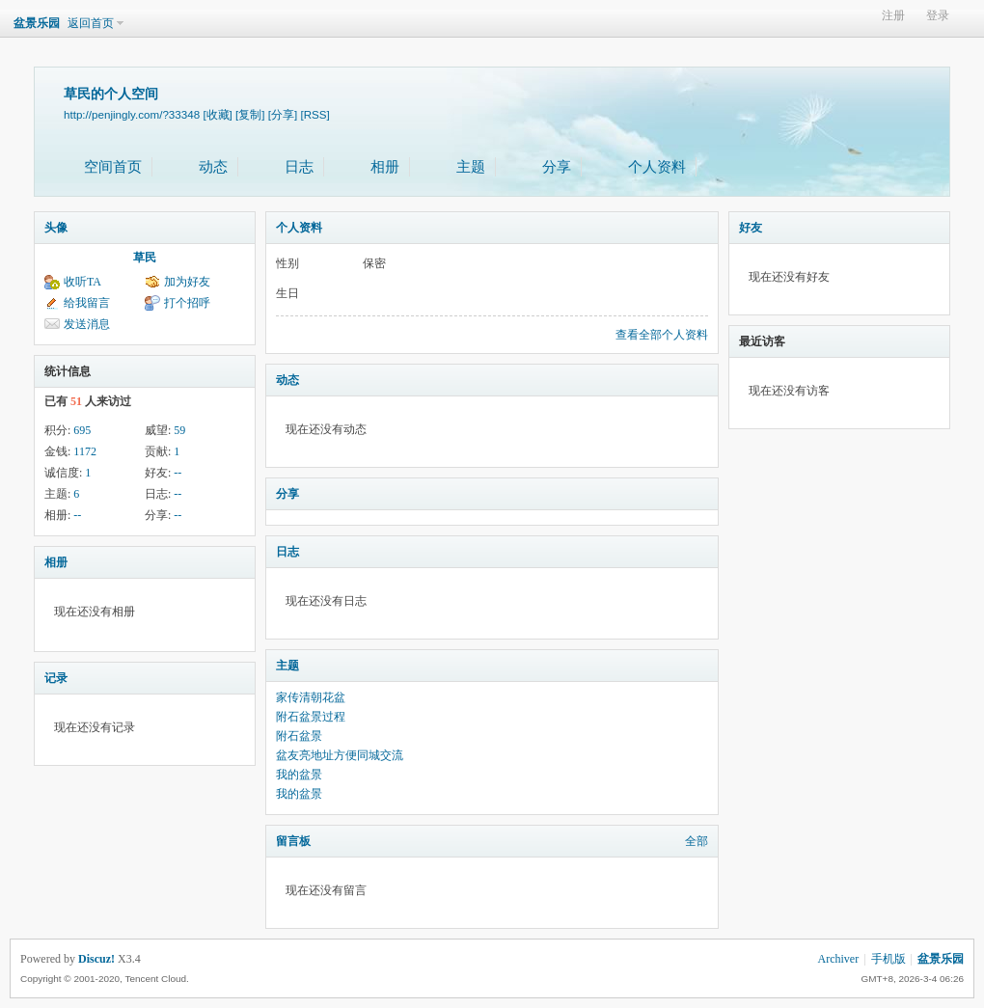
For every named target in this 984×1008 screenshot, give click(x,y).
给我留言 (87, 303)
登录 (937, 16)
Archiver (839, 959)
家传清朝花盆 (310, 697)
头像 (56, 227)
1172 (84, 451)
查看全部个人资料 (661, 334)
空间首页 (113, 167)
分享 (556, 167)
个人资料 (657, 167)
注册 (893, 16)
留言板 (293, 841)
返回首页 (91, 23)
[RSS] (314, 114)
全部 (696, 841)
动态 (213, 167)
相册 (384, 167)
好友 (750, 227)
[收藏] (217, 114)
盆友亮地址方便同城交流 (339, 755)
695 (82, 430)
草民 (144, 257)
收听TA (82, 281)
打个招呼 (187, 303)
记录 (56, 678)
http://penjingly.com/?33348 (132, 114)
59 (179, 430)
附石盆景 (299, 736)
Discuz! (96, 959)
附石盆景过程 (310, 716)
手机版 (888, 959)
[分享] (282, 114)
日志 (299, 167)
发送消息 (87, 324)
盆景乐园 (37, 23)
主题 (470, 167)
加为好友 (187, 281)
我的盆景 (299, 774)
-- (177, 472)
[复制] (249, 114)
